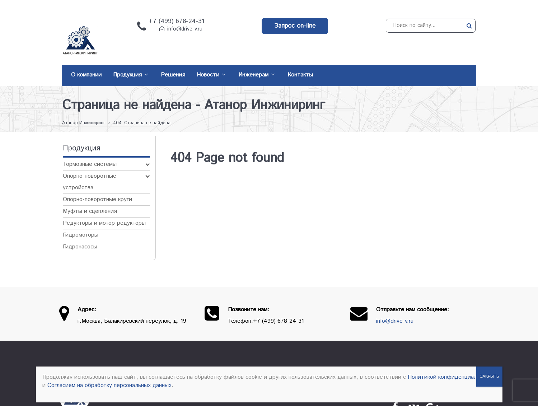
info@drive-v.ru (184, 29)
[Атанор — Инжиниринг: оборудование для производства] (75, 365)
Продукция (328, 358)
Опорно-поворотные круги (97, 183)
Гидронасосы (80, 231)
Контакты (423, 358)
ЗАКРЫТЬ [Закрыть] (489, 376)
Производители (376, 358)
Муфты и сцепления (90, 195)
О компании (285, 358)
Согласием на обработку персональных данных (109, 385)
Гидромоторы (80, 219)
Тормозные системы (90, 148)
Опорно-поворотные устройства (89, 166)
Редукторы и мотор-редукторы (104, 207)
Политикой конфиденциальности (451, 377)
